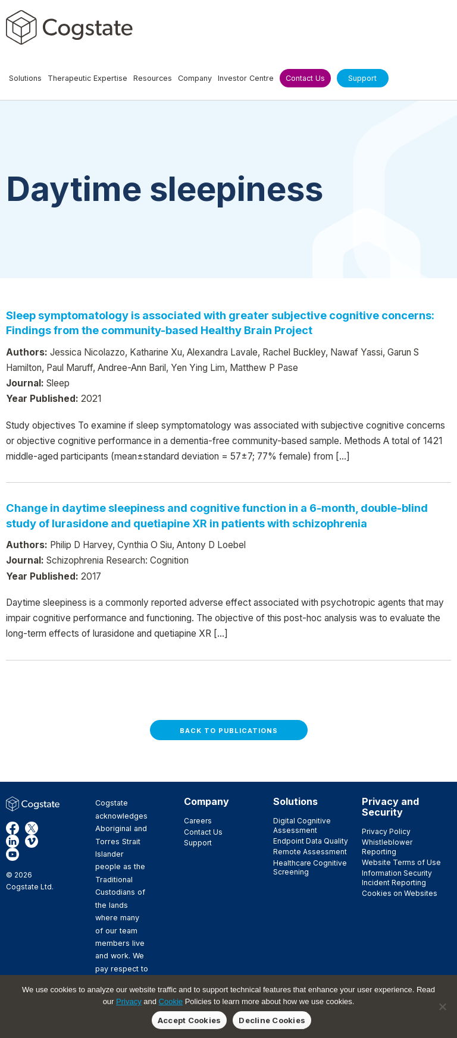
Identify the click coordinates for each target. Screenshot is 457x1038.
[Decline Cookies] (442, 1006)
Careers (198, 820)
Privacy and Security (390, 806)
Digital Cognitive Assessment (302, 825)
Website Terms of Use (401, 862)
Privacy (129, 1001)
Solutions (295, 801)
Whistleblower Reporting (387, 846)
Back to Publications (229, 730)
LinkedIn (12, 841)
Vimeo (31, 841)
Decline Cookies (272, 1020)
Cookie (171, 1001)
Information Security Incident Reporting (397, 877)
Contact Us (203, 832)
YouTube (12, 854)
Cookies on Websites (399, 893)
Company (206, 801)
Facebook (12, 828)
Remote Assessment (310, 851)
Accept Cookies (189, 1020)
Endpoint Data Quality (310, 840)
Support (198, 842)
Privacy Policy (386, 831)
